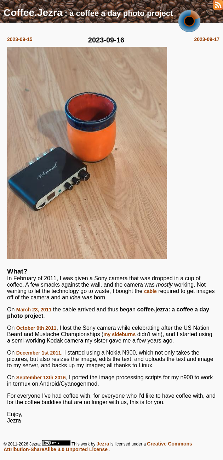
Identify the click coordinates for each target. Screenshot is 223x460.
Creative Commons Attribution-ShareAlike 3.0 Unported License (98, 446)
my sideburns (119, 334)
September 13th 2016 (41, 377)
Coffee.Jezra (33, 12)
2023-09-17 (206, 39)
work (85, 444)
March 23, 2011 (34, 309)
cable (150, 291)
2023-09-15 (20, 39)
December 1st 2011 (38, 353)
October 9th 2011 (36, 328)
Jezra (103, 444)
